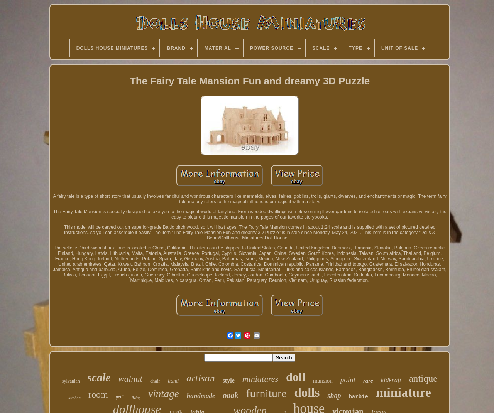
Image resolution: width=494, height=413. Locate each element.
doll (295, 377)
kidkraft (391, 380)
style (229, 380)
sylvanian (71, 381)
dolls (307, 393)
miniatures (260, 379)
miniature (403, 392)
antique (423, 378)
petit (120, 397)
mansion (323, 381)
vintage (163, 394)
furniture (266, 393)
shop (334, 396)
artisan (200, 378)
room (98, 394)
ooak (230, 395)
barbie (358, 397)
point (347, 380)
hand (173, 381)
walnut (130, 379)
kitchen (74, 397)
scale (99, 377)
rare (368, 381)
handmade (201, 396)
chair (155, 381)
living (136, 398)
